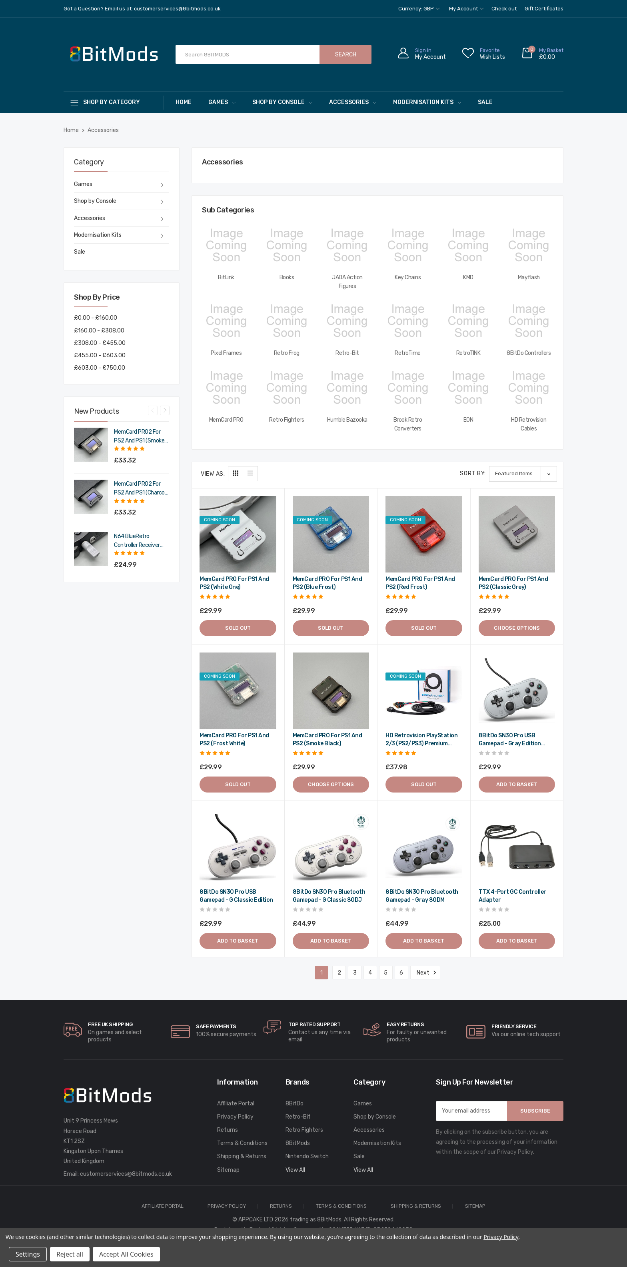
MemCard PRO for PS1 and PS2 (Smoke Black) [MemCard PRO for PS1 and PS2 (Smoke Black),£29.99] (327, 739)
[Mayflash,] (529, 245)
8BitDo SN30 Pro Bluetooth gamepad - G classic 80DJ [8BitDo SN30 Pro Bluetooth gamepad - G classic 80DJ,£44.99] (329, 896)
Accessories (352, 102)
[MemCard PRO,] (226, 388)
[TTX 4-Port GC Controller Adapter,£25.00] (517, 847)
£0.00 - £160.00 (95, 317)
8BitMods (298, 1143)
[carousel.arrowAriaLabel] (73, 1030)
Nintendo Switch (307, 1156)
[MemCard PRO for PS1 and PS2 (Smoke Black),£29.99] (331, 691)
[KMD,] (468, 245)
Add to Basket (516, 784)
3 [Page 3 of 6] (355, 972)
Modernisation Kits (427, 102)
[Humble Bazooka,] (347, 388)
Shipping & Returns (241, 1156)
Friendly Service (513, 1026)
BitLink (226, 277)
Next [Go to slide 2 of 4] (165, 410)
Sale (485, 102)
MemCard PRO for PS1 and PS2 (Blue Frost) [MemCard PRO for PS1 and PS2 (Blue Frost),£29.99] (327, 583)
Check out (504, 9)
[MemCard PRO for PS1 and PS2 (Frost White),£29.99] (238, 691)
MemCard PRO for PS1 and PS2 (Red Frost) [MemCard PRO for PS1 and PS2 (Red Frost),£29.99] (420, 583)
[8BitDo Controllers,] (529, 321)
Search (345, 54)
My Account (466, 9)
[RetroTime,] (407, 321)
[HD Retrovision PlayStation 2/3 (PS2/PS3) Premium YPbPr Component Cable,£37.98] (423, 691)
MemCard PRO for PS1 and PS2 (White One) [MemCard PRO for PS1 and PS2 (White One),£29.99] (234, 583)
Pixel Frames (226, 353)
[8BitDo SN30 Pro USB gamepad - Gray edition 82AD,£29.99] (517, 691)
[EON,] (468, 388)
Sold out (238, 628)
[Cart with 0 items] (542, 55)
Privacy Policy (235, 1116)
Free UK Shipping (110, 1024)
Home (184, 102)
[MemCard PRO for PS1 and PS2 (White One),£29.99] (238, 534)
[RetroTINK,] (468, 321)
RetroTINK (468, 353)
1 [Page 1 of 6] (321, 972)
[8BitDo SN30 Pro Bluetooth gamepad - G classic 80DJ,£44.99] (331, 847)
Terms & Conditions (242, 1143)
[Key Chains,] (407, 245)
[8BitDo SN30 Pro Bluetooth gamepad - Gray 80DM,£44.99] (423, 847)
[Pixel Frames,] (226, 321)
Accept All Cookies (126, 1254)
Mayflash (529, 277)
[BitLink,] (226, 245)
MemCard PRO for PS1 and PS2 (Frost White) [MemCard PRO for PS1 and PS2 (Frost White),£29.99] (234, 739)
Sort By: (473, 473)
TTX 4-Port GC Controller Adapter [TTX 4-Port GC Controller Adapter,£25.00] (512, 896)
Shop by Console (282, 102)
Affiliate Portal (235, 1103)
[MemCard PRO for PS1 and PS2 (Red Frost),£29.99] (423, 534)
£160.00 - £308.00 (99, 330)
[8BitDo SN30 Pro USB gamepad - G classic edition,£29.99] (238, 847)
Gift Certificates (544, 9)
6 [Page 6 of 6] (401, 972)
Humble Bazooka (347, 419)
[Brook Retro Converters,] (407, 388)
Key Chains (408, 277)
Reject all (69, 1254)
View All (295, 1170)
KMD (468, 277)
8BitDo (295, 1103)
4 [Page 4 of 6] (370, 972)
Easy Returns (405, 1024)
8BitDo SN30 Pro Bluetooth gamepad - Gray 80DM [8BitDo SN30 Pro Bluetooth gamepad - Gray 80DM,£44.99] (421, 896)
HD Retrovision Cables (528, 424)
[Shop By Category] (114, 102)
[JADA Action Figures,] (347, 245)
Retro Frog (287, 353)
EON (468, 419)
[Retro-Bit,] (347, 321)
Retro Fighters (286, 419)
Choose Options (517, 628)
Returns (227, 1130)
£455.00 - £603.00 (100, 355)
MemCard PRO (226, 419)
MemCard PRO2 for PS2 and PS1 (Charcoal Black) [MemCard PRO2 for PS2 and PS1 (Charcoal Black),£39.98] (141, 488)
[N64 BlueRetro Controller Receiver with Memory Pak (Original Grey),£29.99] (91, 549)
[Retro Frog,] (286, 321)
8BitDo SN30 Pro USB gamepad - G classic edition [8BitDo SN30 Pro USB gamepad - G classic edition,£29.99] (236, 896)
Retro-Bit (347, 353)
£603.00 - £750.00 (99, 367)
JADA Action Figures (347, 282)
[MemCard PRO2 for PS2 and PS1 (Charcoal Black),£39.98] (91, 497)
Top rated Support (314, 1024)
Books (287, 277)
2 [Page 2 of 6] (339, 972)
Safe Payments (216, 1026)
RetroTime (408, 353)
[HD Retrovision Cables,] (529, 388)
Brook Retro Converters (407, 424)
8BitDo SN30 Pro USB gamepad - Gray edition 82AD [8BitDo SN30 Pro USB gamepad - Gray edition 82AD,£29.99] (510, 740)
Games (222, 102)
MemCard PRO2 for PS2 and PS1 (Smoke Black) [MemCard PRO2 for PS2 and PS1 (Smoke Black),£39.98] (139, 436)
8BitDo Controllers (529, 353)
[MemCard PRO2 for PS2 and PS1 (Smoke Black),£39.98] (91, 445)
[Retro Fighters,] (286, 388)
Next (425, 973)
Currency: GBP (418, 9)
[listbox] (523, 474)
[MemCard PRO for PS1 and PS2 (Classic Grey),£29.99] (517, 534)
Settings (28, 1254)
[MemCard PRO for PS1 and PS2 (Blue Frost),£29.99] (331, 534)
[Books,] (286, 245)
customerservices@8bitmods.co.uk (126, 1174)
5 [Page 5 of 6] (385, 972)
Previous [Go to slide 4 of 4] (153, 410)
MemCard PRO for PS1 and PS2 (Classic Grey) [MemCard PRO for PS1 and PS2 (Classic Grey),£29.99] (513, 583)
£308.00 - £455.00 (100, 343)
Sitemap (228, 1170)
